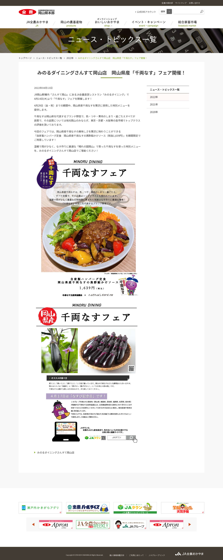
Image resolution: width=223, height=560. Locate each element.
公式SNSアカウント (146, 11)
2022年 (70, 58)
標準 (163, 11)
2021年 (154, 104)
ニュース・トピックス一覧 (49, 58)
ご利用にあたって (136, 555)
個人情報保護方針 (116, 555)
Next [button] (189, 524)
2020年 (154, 112)
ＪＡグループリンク (156, 555)
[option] (55, 524)
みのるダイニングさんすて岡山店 (55, 452)
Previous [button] (33, 524)
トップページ (25, 58)
